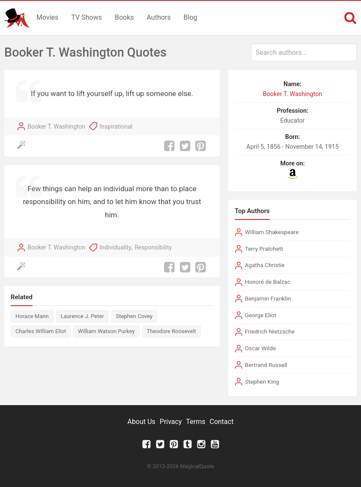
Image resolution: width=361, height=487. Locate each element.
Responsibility (153, 247)
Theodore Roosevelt (171, 331)
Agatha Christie (265, 265)
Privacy (171, 422)
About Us (141, 422)
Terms (196, 422)
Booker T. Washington (56, 126)
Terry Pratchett (264, 248)
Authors (159, 17)
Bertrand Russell (266, 364)
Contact (221, 422)
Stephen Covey (134, 316)
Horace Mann (32, 316)
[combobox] (304, 52)
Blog (190, 17)
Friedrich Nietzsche (270, 331)
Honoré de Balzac (267, 281)
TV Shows (86, 17)
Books (124, 17)
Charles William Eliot (40, 331)
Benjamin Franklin (268, 298)
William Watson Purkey (106, 331)
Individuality (115, 247)
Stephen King (262, 381)
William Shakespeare (272, 231)
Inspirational (115, 126)
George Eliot (260, 315)
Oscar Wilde (260, 348)
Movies (47, 17)
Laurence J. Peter (82, 316)
